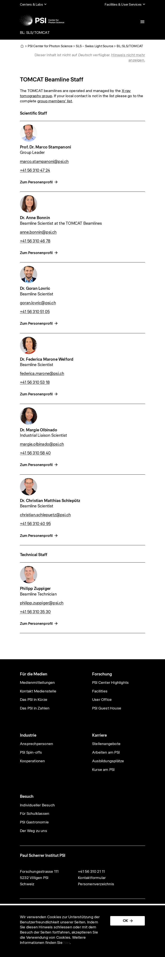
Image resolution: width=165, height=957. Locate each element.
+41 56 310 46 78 (35, 241)
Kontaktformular (92, 878)
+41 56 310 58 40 (35, 453)
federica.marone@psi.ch (42, 373)
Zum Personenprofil (36, 182)
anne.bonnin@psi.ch (38, 232)
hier (66, 942)
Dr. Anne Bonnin (35, 217)
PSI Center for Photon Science (50, 46)
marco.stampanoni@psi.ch (44, 161)
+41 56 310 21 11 (91, 871)
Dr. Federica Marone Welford (46, 359)
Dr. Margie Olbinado (38, 430)
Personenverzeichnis (96, 884)
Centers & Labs (31, 4)
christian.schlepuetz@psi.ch (45, 515)
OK (125, 920)
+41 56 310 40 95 (35, 523)
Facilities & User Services (123, 4)
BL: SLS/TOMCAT (35, 32)
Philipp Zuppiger (35, 588)
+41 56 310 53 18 (35, 382)
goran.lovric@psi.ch (38, 303)
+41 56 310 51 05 (35, 311)
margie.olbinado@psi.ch (42, 444)
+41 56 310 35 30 (35, 611)
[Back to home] (42, 20)
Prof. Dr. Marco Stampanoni (45, 147)
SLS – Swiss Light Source (94, 46)
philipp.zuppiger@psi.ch (42, 603)
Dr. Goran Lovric (35, 288)
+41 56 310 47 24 (35, 170)
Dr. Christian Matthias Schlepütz (50, 500)
